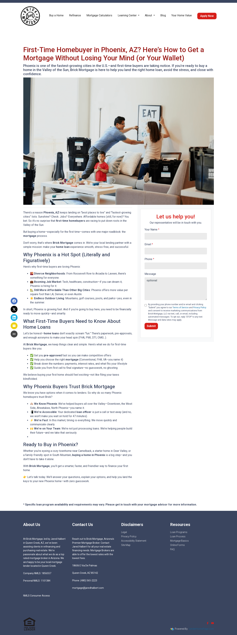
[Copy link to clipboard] (14, 334)
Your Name (152, 229)
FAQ (172, 549)
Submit (151, 326)
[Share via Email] (14, 325)
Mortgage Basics (179, 540)
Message (150, 274)
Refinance (75, 15)
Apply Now (207, 16)
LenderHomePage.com (201, 628)
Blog (163, 15)
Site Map (125, 545)
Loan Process (177, 536)
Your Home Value (181, 15)
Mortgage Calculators (99, 15)
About (149, 15)
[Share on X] (14, 309)
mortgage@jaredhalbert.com (88, 587)
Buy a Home (56, 15)
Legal (124, 532)
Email (149, 244)
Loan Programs (178, 532)
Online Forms (177, 545)
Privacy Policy (199, 307)
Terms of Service (181, 307)
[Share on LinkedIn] (14, 317)
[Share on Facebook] (14, 301)
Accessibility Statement (133, 540)
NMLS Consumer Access (36, 595)
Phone (149, 259)
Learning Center (127, 15)
